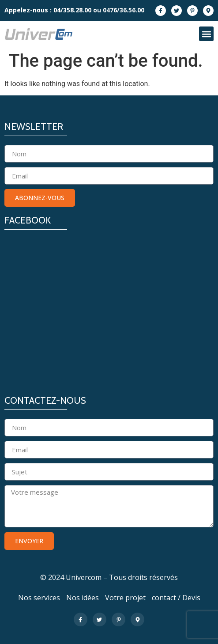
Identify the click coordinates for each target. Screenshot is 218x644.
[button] (206, 34)
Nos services (39, 597)
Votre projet (125, 597)
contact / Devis (176, 597)
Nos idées (82, 597)
